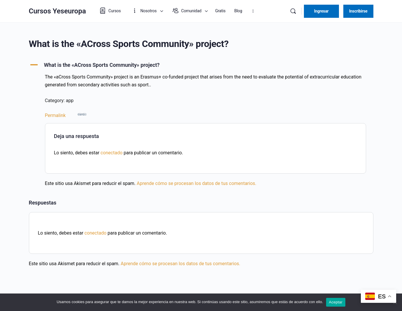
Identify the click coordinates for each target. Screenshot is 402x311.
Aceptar (336, 302)
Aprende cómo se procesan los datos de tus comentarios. (196, 183)
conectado (111, 153)
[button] (201, 65)
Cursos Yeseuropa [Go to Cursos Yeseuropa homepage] (57, 11)
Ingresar (321, 11)
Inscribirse (358, 11)
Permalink (65, 114)
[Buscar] (293, 11)
